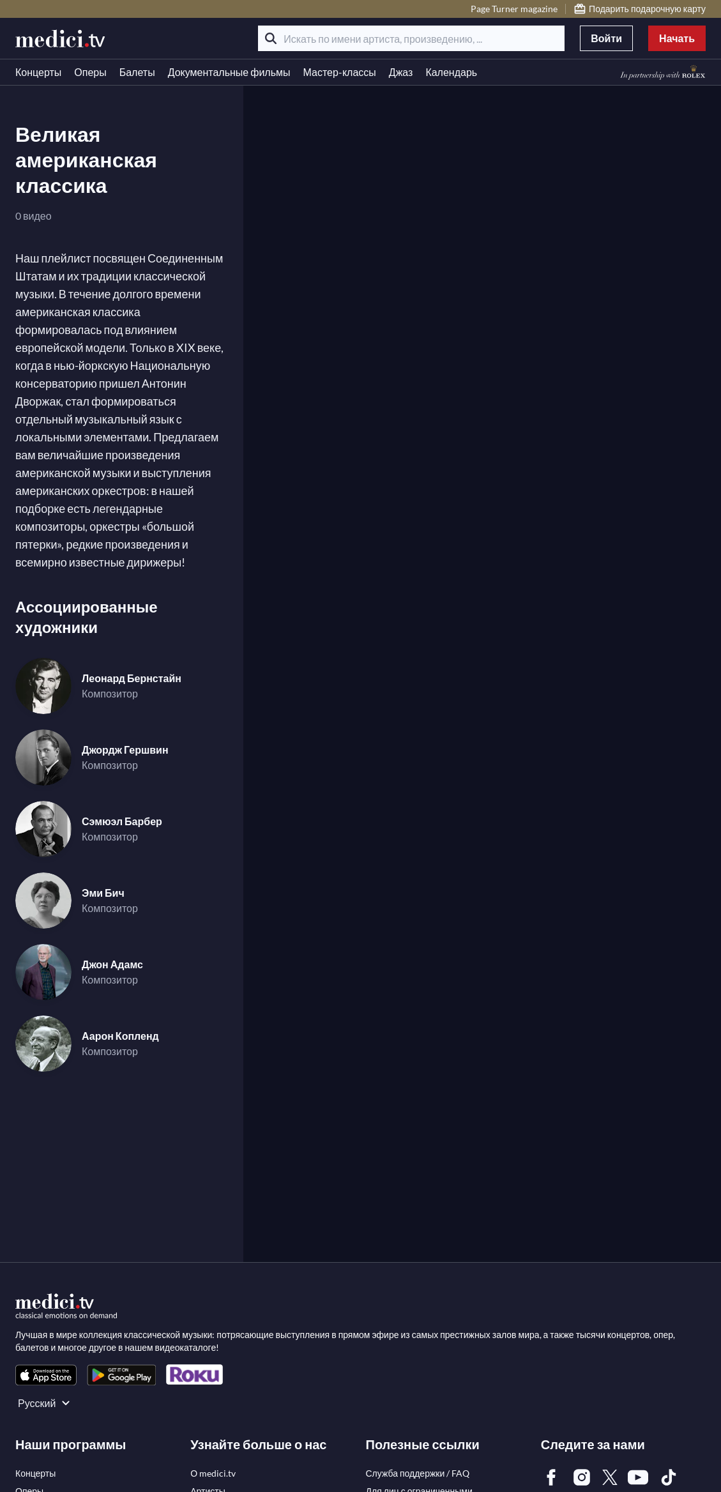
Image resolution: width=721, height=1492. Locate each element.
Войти (606, 38)
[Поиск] (270, 38)
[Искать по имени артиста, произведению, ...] (411, 38)
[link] (46, 1374)
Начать (677, 38)
